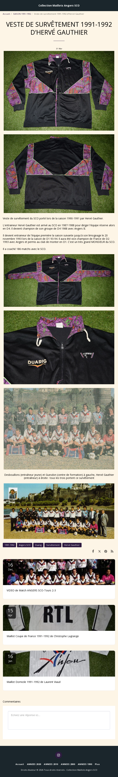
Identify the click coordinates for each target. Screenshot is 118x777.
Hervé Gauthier (72, 545)
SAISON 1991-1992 (22, 13)
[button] (4, 5)
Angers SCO (25, 545)
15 (10, 612)
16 (10, 566)
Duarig (38, 545)
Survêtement (53, 545)
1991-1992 (9, 545)
